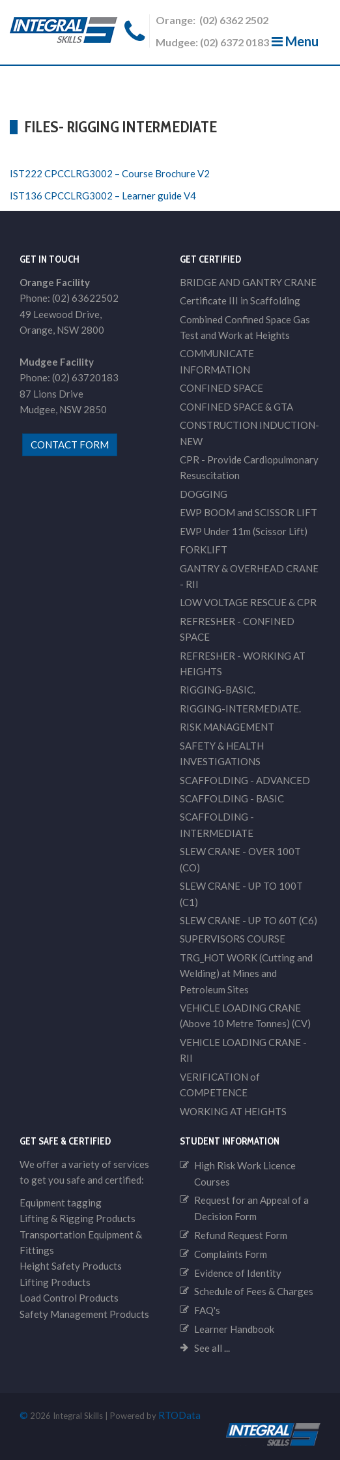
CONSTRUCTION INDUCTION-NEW (249, 432)
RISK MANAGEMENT (227, 727)
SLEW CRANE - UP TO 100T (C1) (241, 893)
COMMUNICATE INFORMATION (217, 361)
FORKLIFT (203, 549)
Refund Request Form (240, 1235)
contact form (70, 444)
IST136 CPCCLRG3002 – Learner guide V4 (103, 195)
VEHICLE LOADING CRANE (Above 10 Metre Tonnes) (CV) (245, 1015)
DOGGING (203, 494)
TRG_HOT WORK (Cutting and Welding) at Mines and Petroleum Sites (246, 973)
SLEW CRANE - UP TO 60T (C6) (248, 920)
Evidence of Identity (237, 1273)
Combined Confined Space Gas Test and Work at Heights (245, 327)
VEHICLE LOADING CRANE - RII (243, 1050)
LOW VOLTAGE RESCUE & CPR (248, 602)
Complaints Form (230, 1254)
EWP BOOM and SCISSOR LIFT (248, 512)
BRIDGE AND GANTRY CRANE (248, 282)
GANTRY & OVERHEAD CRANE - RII (249, 576)
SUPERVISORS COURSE (232, 938)
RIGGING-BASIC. (217, 689)
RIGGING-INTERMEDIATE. (240, 708)
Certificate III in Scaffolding (240, 300)
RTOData (179, 1415)
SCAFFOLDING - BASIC (232, 798)
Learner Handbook (234, 1329)
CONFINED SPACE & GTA (236, 407)
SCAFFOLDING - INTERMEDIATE (217, 824)
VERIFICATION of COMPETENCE (220, 1084)
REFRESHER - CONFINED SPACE (237, 629)
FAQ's (207, 1310)
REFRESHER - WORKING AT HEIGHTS (242, 663)
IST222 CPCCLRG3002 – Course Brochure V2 (110, 173)
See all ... (212, 1348)
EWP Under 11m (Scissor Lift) (243, 531)
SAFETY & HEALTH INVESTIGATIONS (222, 753)
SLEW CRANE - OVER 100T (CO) (240, 859)
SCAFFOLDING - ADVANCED (245, 780)
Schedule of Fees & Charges (253, 1291)
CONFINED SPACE (221, 388)
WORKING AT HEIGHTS (233, 1111)
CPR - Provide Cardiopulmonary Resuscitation (249, 467)
